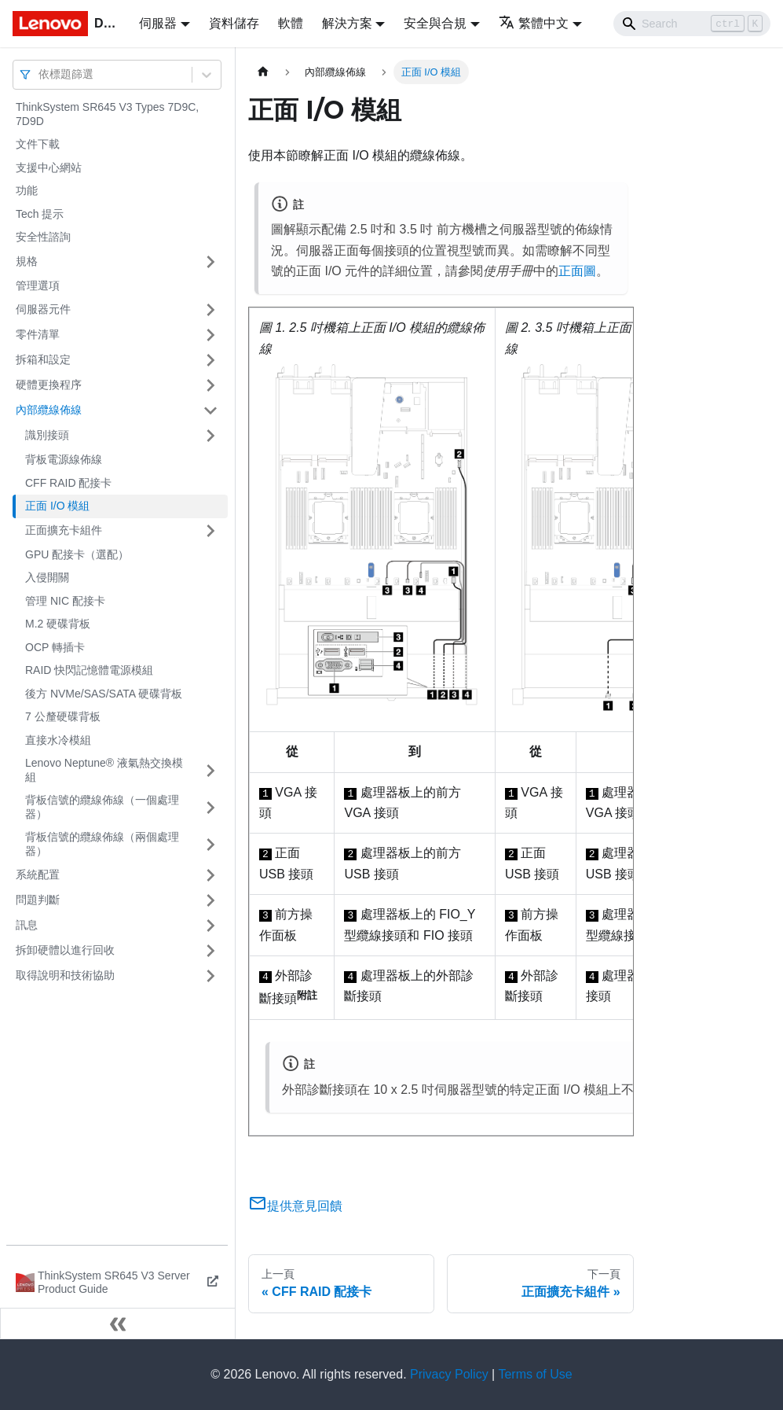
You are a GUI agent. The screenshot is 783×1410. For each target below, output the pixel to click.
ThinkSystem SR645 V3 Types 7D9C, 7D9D (107, 114)
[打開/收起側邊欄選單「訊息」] (210, 925)
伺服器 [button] (158, 23)
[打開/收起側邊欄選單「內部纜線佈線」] (210, 410)
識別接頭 (47, 435)
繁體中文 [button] (534, 23)
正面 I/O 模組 (57, 505)
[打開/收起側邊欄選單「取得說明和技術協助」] (210, 975)
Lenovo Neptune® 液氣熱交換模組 (104, 770)
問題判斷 (38, 899)
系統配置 (38, 874)
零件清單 (38, 334)
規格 (27, 261)
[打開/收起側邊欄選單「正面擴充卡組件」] (210, 530)
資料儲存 (234, 23)
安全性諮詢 (43, 236)
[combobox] (40, 74)
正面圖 (577, 271)
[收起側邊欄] (118, 1323)
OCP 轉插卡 (55, 647)
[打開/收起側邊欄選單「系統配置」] (210, 875)
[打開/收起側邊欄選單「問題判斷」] (210, 900)
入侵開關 (47, 577)
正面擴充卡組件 (63, 530)
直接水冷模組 (58, 740)
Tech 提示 (40, 214)
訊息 (27, 925)
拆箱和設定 (43, 359)
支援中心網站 (49, 167)
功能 (27, 190)
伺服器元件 (43, 309)
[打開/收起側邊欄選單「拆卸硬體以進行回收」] (210, 950)
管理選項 (38, 285)
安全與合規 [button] (435, 23)
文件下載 (38, 144)
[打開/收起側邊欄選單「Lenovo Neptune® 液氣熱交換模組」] (210, 770)
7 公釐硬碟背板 (63, 716)
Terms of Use (535, 1374)
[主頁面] (263, 72)
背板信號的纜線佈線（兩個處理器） (102, 843)
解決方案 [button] (347, 23)
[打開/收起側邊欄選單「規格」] (210, 261)
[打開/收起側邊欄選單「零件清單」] (210, 335)
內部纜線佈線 (49, 409)
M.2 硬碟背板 (57, 623)
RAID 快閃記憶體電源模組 (89, 670)
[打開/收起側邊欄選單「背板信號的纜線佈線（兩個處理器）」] (210, 844)
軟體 (290, 23)
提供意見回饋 (295, 1206)
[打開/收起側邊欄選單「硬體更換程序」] (210, 385)
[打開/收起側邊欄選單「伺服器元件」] (210, 309)
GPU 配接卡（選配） (77, 554)
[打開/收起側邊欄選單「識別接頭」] (210, 435)
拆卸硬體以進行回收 (65, 950)
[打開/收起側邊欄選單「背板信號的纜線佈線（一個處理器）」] (210, 807)
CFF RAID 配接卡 (68, 483)
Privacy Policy (449, 1374)
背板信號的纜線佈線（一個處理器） (102, 806)
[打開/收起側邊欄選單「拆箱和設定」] (210, 360)
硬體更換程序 (49, 384)
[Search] (691, 23)
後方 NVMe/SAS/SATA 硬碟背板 (103, 693)
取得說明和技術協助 (65, 975)
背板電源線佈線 (63, 459)
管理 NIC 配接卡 (65, 601)
